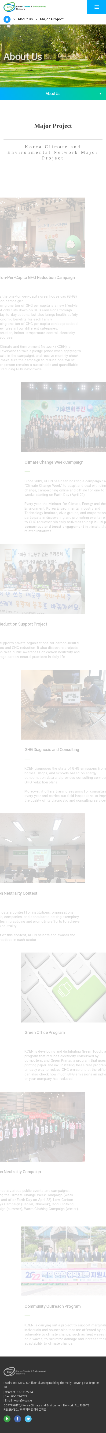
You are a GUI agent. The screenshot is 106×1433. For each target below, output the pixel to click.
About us (25, 19)
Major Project (52, 19)
